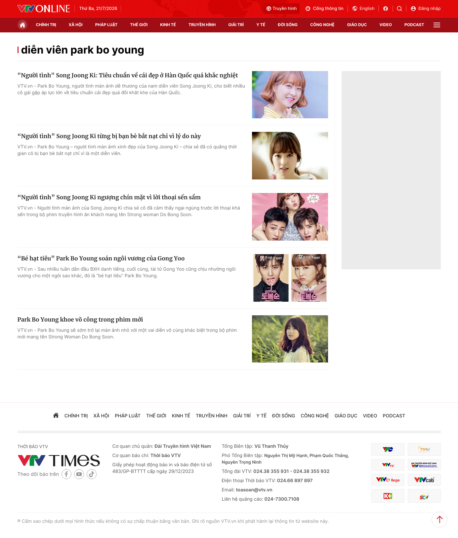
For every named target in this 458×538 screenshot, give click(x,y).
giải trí (236, 24)
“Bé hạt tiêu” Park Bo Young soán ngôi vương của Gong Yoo (101, 258)
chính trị (46, 24)
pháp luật (106, 24)
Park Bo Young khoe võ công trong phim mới (80, 319)
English (363, 9)
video (385, 24)
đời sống (288, 24)
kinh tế (168, 24)
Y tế (260, 24)
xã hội (76, 24)
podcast (414, 24)
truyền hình (202, 24)
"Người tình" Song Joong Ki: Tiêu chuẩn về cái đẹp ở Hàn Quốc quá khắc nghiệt (128, 75)
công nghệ (322, 24)
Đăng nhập (425, 9)
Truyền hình (282, 8)
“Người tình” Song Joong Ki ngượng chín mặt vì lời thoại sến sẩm (109, 197)
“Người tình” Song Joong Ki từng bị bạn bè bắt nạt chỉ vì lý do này (109, 136)
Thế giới (139, 24)
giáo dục (357, 24)
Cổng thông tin (324, 9)
